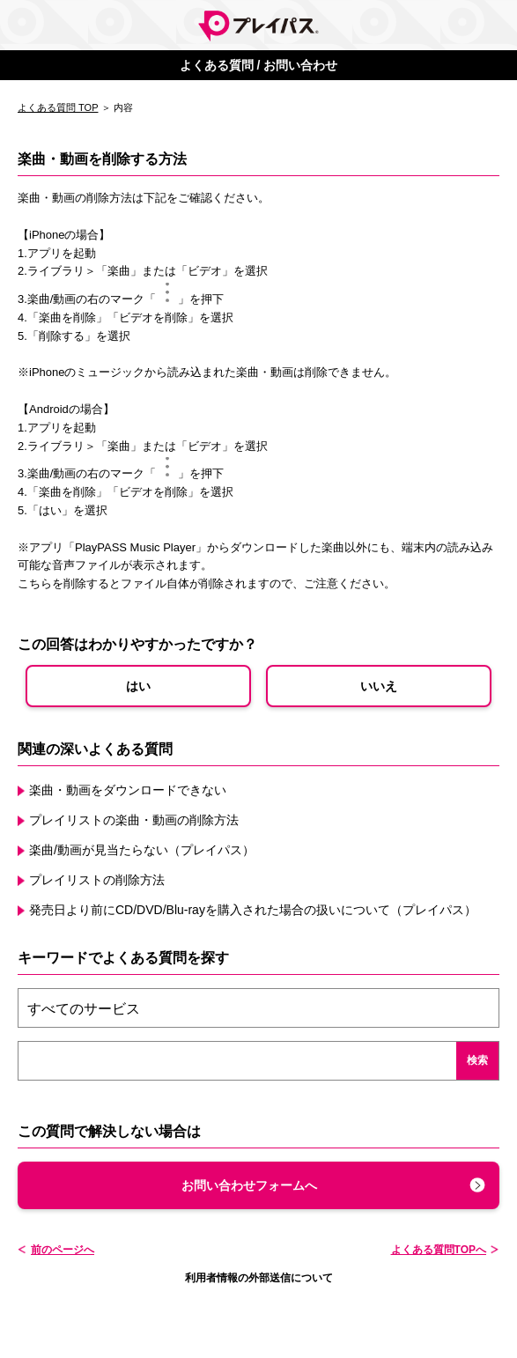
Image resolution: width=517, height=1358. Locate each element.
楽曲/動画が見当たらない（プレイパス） (142, 850)
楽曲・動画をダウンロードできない (127, 790)
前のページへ (62, 1249)
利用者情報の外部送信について (259, 1278)
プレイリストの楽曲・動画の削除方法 (134, 820)
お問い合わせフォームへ (249, 1185)
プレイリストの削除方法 (97, 880)
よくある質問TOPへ (438, 1249)
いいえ (378, 686)
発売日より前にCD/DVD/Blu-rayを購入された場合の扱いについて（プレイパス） (252, 910)
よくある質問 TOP (58, 107)
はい (138, 686)
